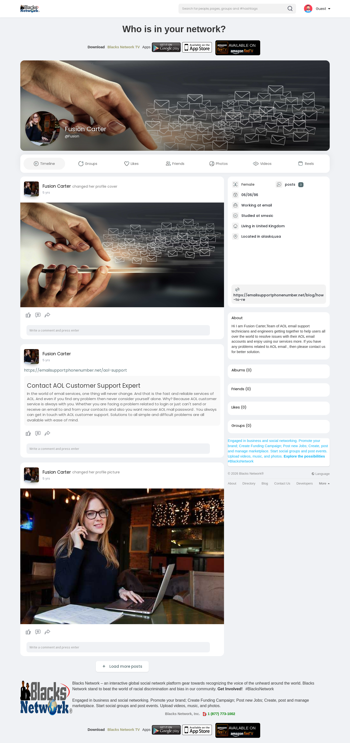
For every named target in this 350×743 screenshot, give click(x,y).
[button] (237, 9)
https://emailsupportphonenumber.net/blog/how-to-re (278, 297)
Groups (238, 426)
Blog (265, 483)
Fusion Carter (85, 129)
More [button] (324, 483)
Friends (237, 389)
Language (320, 473)
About (232, 483)
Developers (305, 483)
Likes (235, 407)
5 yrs (46, 192)
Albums (238, 370)
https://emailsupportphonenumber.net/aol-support (75, 370)
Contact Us (282, 483)
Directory (249, 483)
